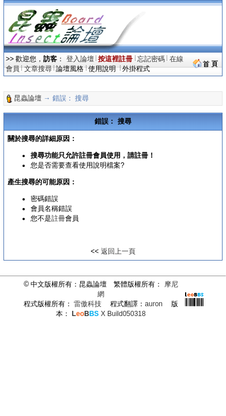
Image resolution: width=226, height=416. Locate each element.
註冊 (58, 218)
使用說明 (103, 69)
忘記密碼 (151, 59)
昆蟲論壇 (28, 98)
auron (154, 304)
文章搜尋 (38, 69)
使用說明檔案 (99, 165)
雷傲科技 (87, 304)
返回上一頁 (118, 251)
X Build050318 (109, 314)
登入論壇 (80, 59)
